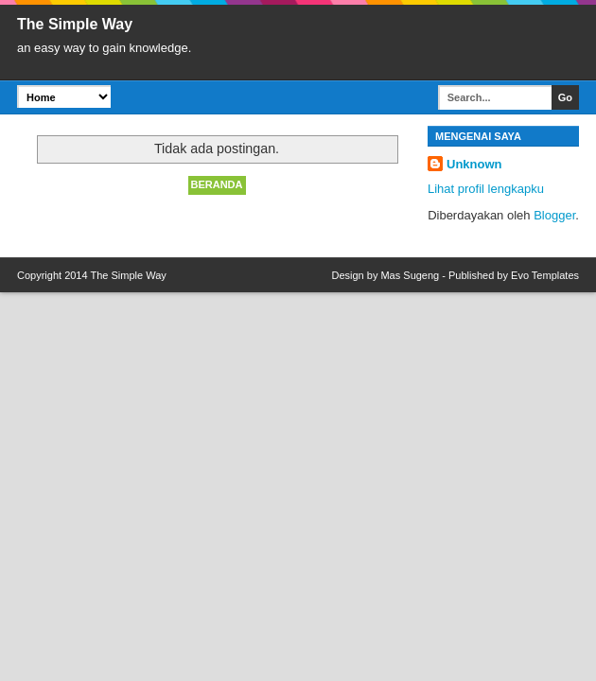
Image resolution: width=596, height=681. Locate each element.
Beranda (217, 184)
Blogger (554, 215)
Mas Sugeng (409, 275)
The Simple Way (128, 275)
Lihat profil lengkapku (486, 189)
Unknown (474, 164)
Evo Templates (545, 275)
